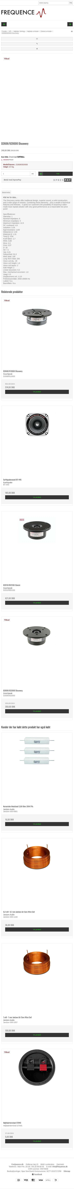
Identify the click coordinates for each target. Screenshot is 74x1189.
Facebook (37, 1174)
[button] (37, 39)
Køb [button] (48, 174)
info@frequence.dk (59, 1167)
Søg (71, 2)
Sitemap (66, 1171)
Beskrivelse (6, 192)
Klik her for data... (10, 197)
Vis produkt (37, 392)
